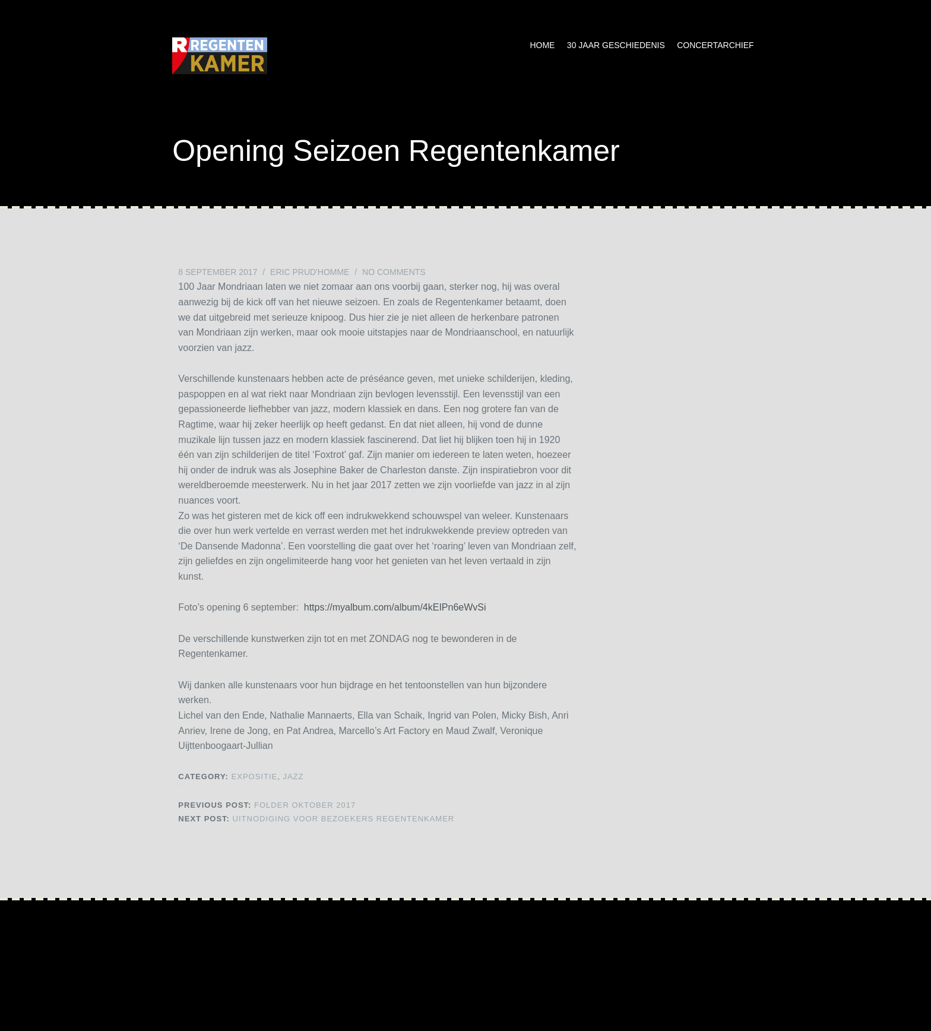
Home (542, 45)
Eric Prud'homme (309, 272)
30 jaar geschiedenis (616, 45)
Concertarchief (715, 45)
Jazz (293, 776)
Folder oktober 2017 (267, 805)
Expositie (255, 776)
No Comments (394, 272)
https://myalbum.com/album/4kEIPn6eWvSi (395, 607)
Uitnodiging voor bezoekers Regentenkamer (316, 818)
